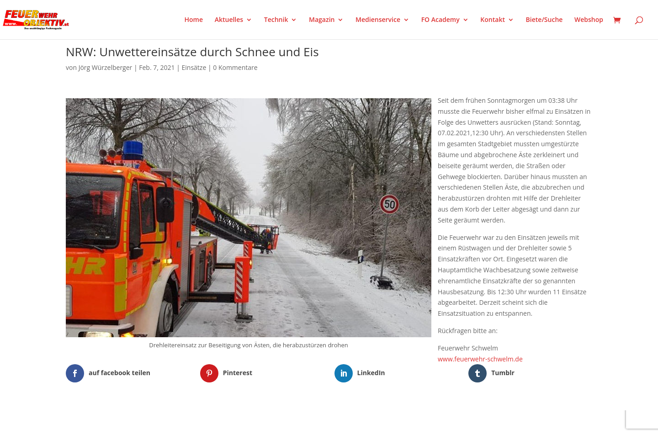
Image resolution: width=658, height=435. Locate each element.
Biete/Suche (544, 20)
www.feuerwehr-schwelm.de (480, 359)
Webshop (588, 20)
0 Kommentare (235, 67)
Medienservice (378, 20)
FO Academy (440, 20)
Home (194, 20)
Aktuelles (229, 20)
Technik (276, 20)
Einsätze (194, 67)
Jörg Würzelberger (106, 67)
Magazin (321, 20)
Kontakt (492, 20)
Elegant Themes (111, 422)
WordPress (172, 422)
